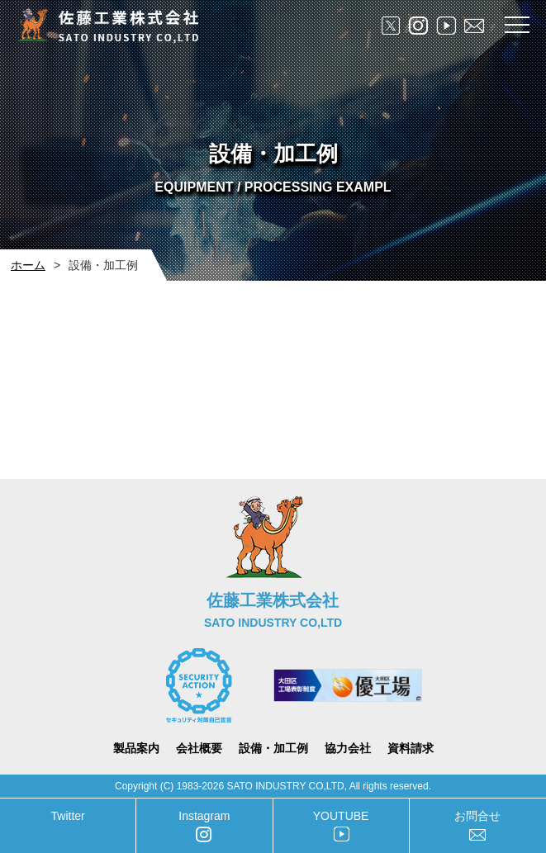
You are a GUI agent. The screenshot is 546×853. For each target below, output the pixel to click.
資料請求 (410, 748)
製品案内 (136, 748)
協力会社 (348, 748)
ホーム (28, 265)
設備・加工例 (273, 748)
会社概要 (199, 748)
